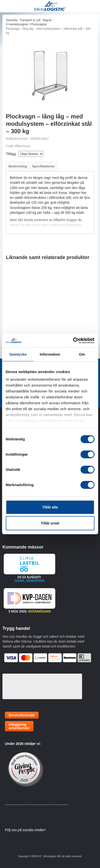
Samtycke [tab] (18, 354)
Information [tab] (50, 354)
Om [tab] (82, 354)
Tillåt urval (50, 523)
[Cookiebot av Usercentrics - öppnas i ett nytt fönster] (72, 340)
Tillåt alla (50, 507)
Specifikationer (43, 166)
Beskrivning (18, 166)
